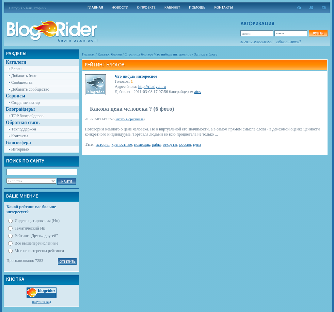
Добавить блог (23, 75)
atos (197, 91)
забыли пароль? (288, 41)
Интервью (20, 149)
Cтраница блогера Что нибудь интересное (158, 54)
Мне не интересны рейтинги (39, 250)
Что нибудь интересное (136, 76)
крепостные (122, 144)
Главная (88, 54)
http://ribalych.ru (152, 86)
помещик (142, 144)
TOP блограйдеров (27, 115)
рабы (156, 144)
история (103, 144)
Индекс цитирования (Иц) (37, 220)
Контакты (19, 136)
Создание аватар (25, 102)
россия (185, 144)
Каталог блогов (110, 54)
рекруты (170, 144)
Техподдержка (23, 129)
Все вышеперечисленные (36, 243)
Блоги (16, 68)
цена (197, 144)
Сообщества (21, 82)
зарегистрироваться (256, 41)
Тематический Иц (30, 228)
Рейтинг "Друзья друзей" (36, 235)
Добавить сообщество (30, 89)
